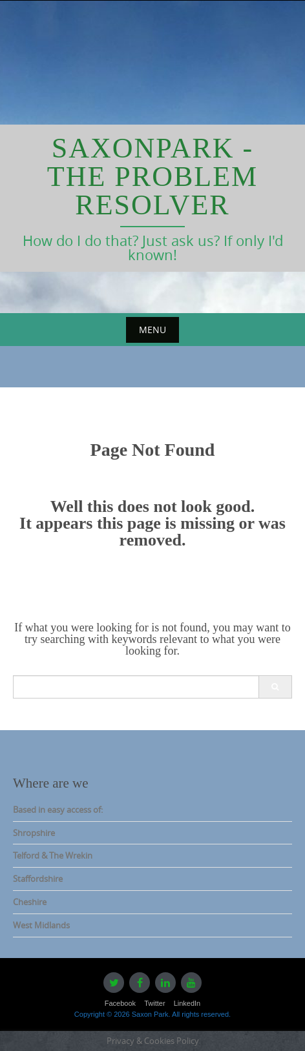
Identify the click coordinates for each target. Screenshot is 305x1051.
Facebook (120, 1003)
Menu (152, 329)
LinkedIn (187, 1003)
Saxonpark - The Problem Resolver (152, 176)
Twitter (154, 1003)
